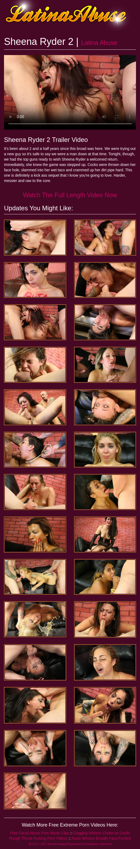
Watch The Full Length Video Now (70, 195)
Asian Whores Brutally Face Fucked (101, 838)
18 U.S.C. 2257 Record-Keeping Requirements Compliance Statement (69, 844)
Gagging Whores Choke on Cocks (102, 833)
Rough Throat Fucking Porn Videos (38, 838)
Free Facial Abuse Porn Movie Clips (40, 833)
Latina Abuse (99, 42)
